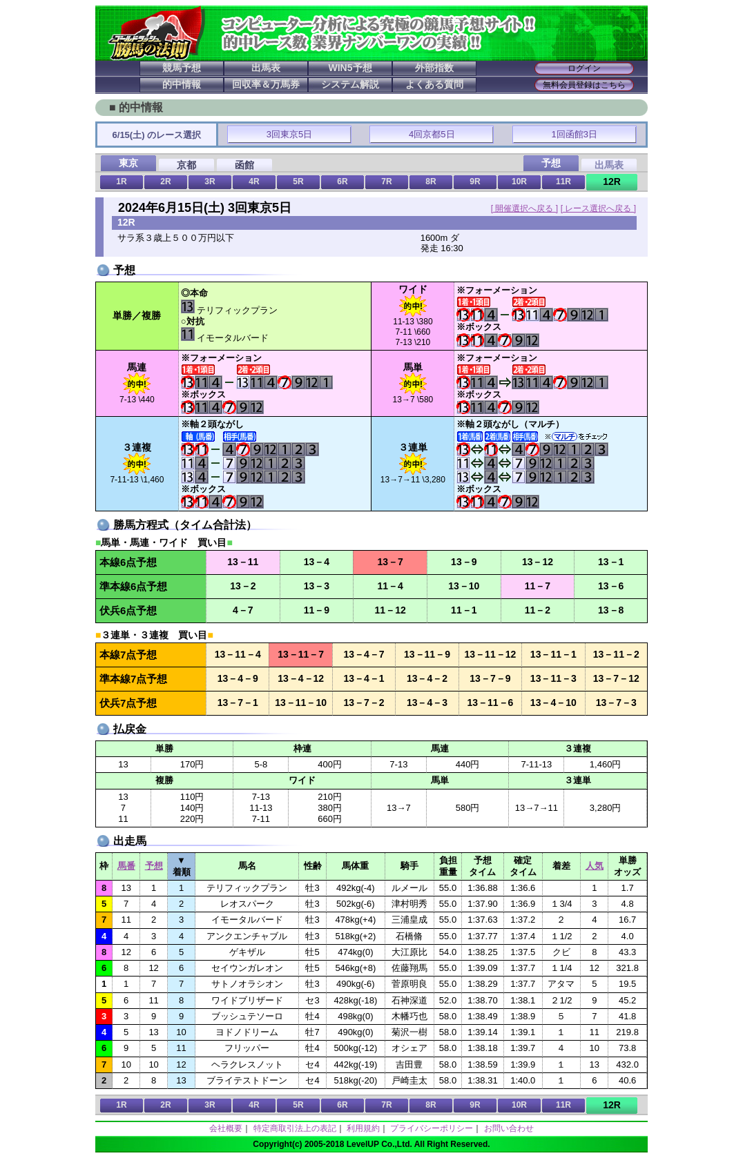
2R (165, 181)
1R (121, 181)
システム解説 (350, 84)
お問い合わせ (509, 1128)
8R (430, 181)
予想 (154, 866)
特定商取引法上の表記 (294, 1128)
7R (386, 181)
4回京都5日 (431, 134)
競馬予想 (181, 67)
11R (563, 181)
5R (298, 181)
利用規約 (363, 1128)
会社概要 (225, 1128)
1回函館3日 (574, 134)
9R (475, 181)
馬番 (126, 866)
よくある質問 (434, 84)
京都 (186, 164)
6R (342, 181)
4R (254, 181)
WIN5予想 (350, 67)
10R (519, 181)
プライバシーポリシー (431, 1128)
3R (209, 181)
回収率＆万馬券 (266, 84)
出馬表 (265, 67)
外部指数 (434, 67)
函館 (244, 164)
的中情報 (181, 84)
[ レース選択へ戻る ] (598, 208)
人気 (595, 866)
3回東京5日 (289, 134)
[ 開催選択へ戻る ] (524, 208)
